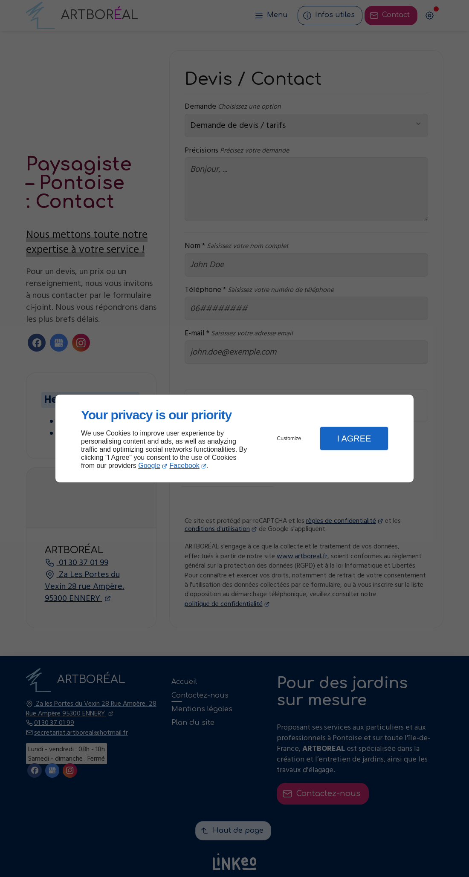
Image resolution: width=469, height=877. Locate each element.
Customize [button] (289, 438)
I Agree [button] (354, 438)
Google (149, 465)
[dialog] (234, 439)
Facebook (185, 465)
